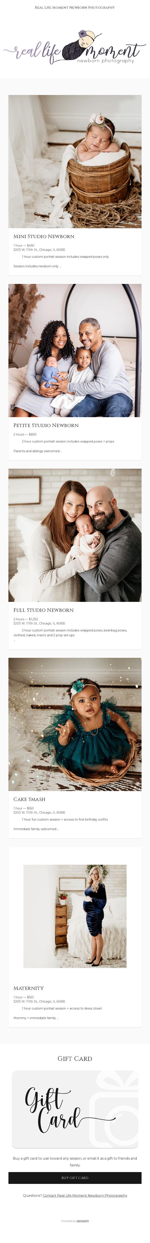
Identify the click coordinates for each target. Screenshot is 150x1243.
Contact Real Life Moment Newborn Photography (85, 1196)
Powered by (75, 1221)
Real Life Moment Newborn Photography (75, 7)
